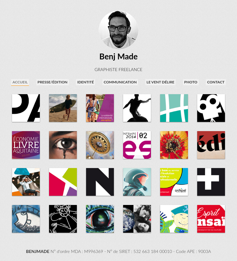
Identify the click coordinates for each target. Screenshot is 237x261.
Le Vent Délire (160, 82)
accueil (19, 82)
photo (191, 82)
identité (85, 82)
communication (120, 82)
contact (215, 82)
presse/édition (53, 82)
